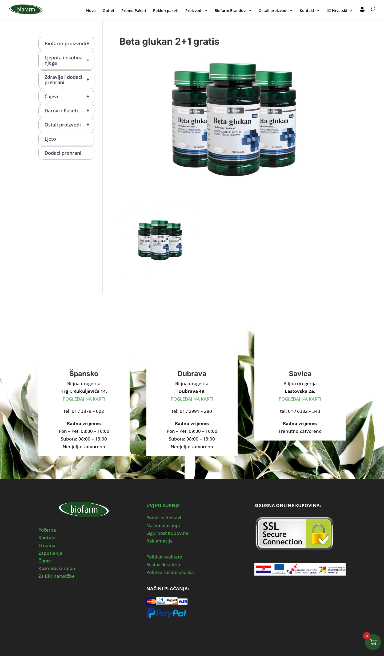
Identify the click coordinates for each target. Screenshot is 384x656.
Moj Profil (362, 10)
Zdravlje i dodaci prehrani (69, 80)
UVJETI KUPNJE (163, 505)
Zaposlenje (50, 553)
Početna (47, 530)
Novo (91, 11)
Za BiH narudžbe (56, 576)
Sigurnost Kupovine (167, 533)
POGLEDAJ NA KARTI (84, 399)
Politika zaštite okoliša (170, 572)
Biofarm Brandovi (230, 11)
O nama (46, 545)
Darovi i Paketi (69, 110)
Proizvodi (193, 11)
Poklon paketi (165, 11)
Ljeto (50, 139)
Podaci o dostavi (163, 518)
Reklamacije (159, 541)
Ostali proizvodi (273, 11)
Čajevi (69, 96)
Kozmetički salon (56, 568)
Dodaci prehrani (63, 153)
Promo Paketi (133, 11)
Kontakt (307, 11)
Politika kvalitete (164, 557)
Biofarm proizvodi (69, 43)
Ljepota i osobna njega (69, 60)
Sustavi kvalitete (164, 564)
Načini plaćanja (163, 525)
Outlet (108, 11)
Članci (45, 561)
